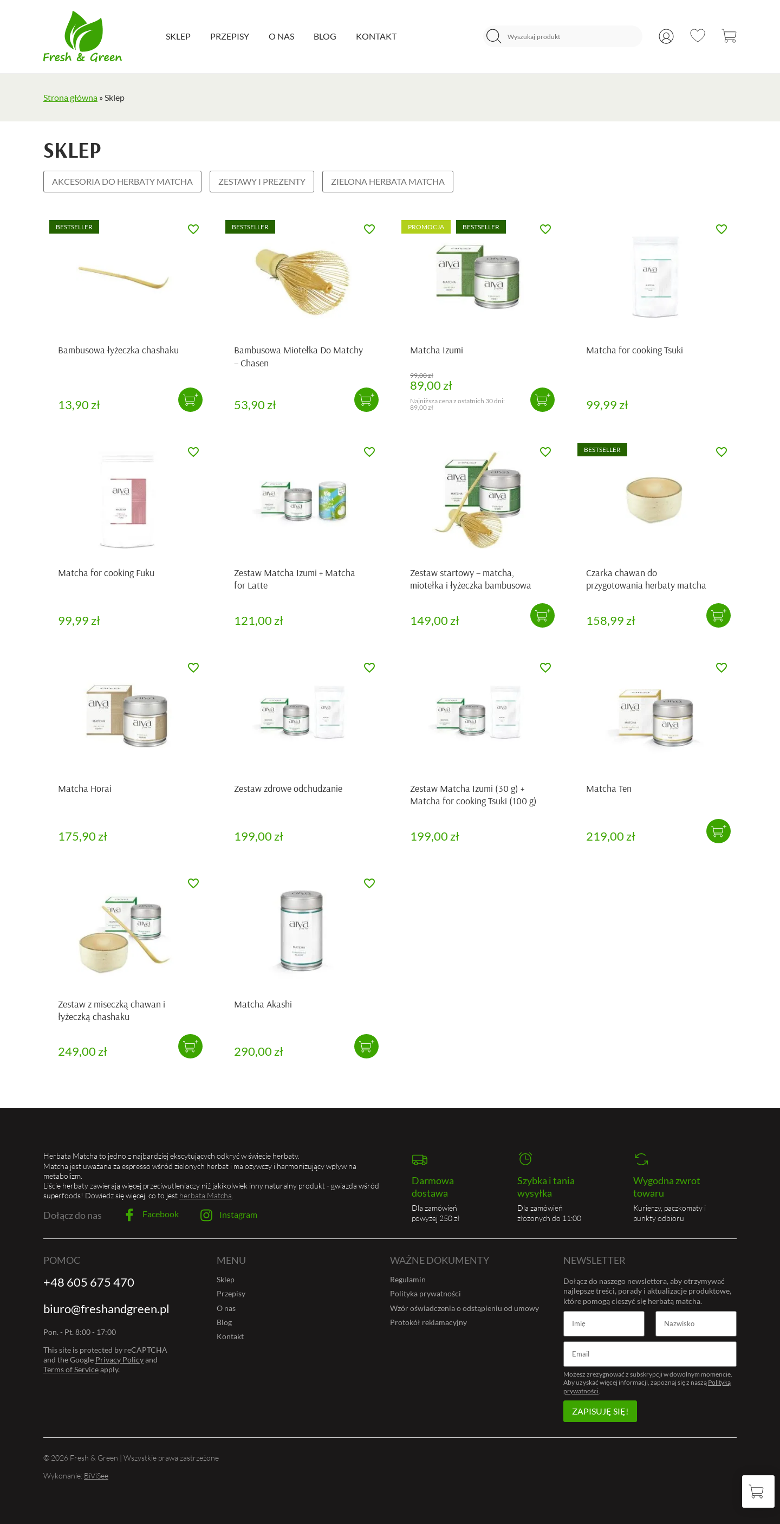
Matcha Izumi (436, 350)
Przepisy (229, 36)
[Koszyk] (758, 1491)
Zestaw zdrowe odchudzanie (288, 788)
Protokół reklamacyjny (428, 1322)
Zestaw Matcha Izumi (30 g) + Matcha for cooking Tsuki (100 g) (473, 794)
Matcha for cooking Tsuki (634, 350)
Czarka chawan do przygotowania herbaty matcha (646, 578)
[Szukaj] (494, 36)
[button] (190, 400)
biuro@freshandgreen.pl (106, 1308)
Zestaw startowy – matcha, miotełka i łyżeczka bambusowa (470, 578)
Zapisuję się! (600, 1411)
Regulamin (408, 1279)
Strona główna (70, 97)
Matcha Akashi (263, 1004)
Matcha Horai (85, 788)
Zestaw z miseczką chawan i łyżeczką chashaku (111, 1010)
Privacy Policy (119, 1359)
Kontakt (376, 36)
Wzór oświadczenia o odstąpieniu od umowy (464, 1308)
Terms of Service (71, 1369)
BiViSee (96, 1475)
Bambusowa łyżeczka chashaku (118, 350)
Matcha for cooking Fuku (106, 572)
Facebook (151, 1215)
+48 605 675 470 (88, 1282)
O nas (281, 36)
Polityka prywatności (425, 1293)
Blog (325, 36)
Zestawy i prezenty (262, 181)
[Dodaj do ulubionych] (193, 229)
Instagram (228, 1215)
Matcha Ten (609, 788)
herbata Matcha (205, 1195)
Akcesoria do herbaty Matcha (122, 181)
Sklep (178, 36)
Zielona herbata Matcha (388, 181)
